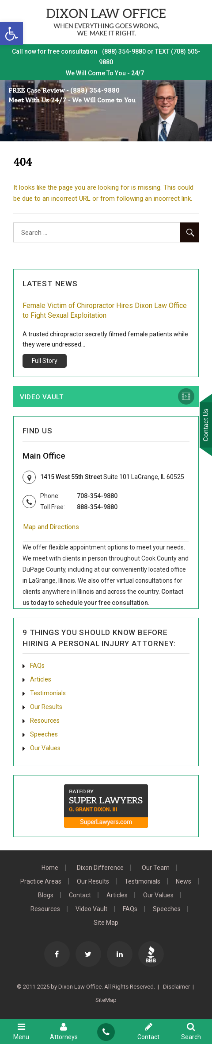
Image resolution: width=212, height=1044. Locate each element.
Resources (45, 720)
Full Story (44, 360)
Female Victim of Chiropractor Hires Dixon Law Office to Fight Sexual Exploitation (105, 310)
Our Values (45, 748)
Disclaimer (176, 986)
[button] (11, 33)
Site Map (106, 922)
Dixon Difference (100, 868)
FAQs (37, 665)
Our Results (46, 706)
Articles (40, 679)
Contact (80, 895)
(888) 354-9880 (95, 90)
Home (50, 868)
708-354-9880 (97, 495)
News (183, 881)
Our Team (156, 868)
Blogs (45, 895)
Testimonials (48, 693)
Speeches (44, 734)
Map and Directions (51, 527)
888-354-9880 (97, 506)
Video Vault (42, 397)
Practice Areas (40, 881)
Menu (21, 1031)
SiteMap (106, 1000)
